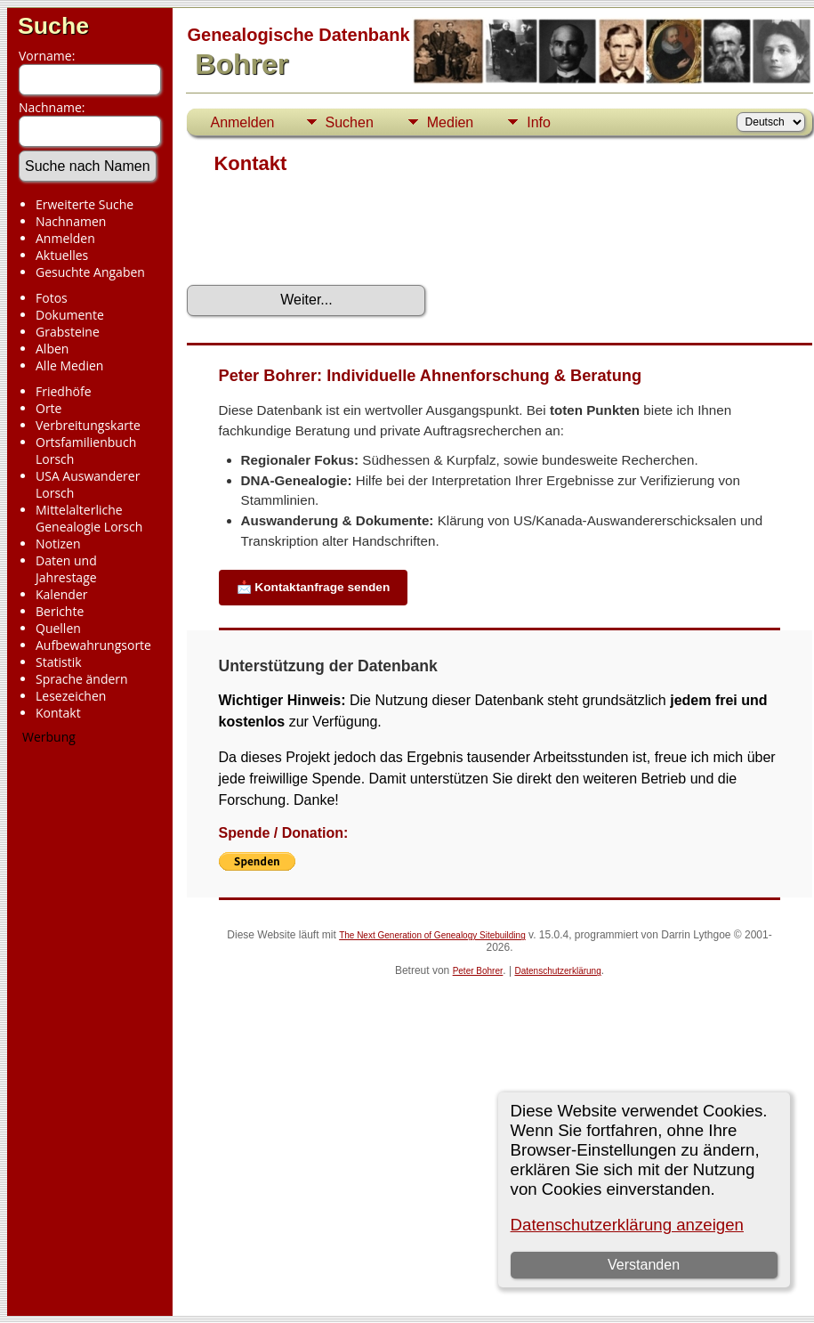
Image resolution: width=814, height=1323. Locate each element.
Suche (53, 25)
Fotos (52, 297)
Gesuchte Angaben (90, 272)
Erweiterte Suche (84, 204)
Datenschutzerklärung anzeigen (627, 1224)
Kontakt (58, 712)
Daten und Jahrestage (66, 569)
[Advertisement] (85, 1023)
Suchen (350, 122)
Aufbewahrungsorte (93, 645)
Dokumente (70, 314)
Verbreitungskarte (88, 425)
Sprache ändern (82, 678)
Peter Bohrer (478, 971)
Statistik (59, 661)
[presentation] (322, 236)
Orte (48, 408)
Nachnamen (71, 221)
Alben (52, 348)
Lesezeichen (71, 695)
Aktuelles (62, 255)
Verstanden (644, 1264)
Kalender (61, 594)
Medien (450, 122)
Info (539, 122)
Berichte (60, 611)
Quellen (58, 628)
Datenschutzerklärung (557, 971)
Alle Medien (69, 365)
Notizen (58, 543)
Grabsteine (68, 331)
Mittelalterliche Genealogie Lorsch (89, 518)
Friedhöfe (64, 391)
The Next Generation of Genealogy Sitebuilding (432, 935)
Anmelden (65, 238)
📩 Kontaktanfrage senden (314, 587)
